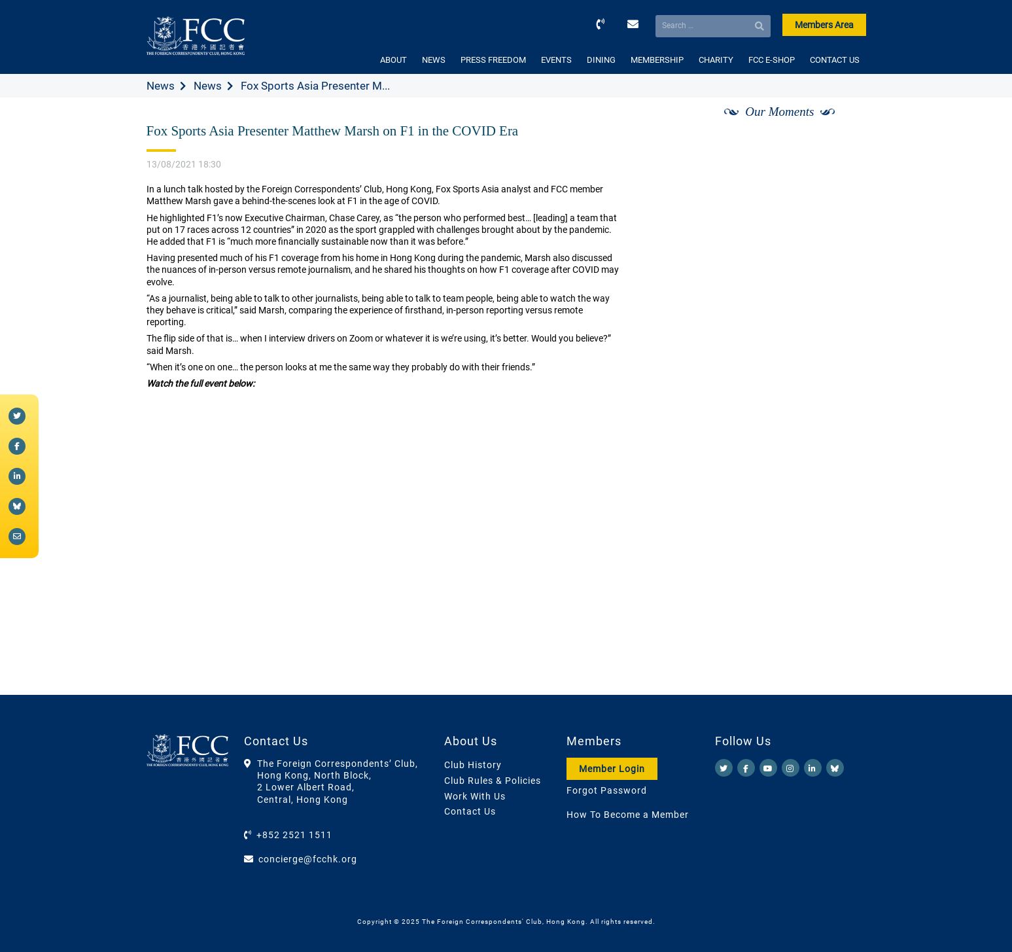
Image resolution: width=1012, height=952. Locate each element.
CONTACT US (835, 60)
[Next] (841, 126)
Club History (473, 765)
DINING (601, 60)
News (161, 85)
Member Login (612, 769)
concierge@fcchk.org (307, 859)
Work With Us (475, 796)
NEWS (433, 60)
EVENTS (556, 60)
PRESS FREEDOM (493, 60)
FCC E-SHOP (771, 60)
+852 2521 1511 (294, 835)
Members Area (824, 25)
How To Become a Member (628, 814)
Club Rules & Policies (492, 780)
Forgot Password (607, 790)
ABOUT (393, 60)
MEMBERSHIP (657, 60)
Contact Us (470, 811)
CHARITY (716, 60)
